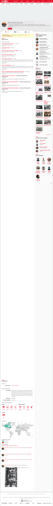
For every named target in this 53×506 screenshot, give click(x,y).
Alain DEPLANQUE (8, 447)
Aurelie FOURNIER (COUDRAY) (45, 150)
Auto (38, 1)
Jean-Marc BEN (42, 140)
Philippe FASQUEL (18, 454)
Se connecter (8, 3)
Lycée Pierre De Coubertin (7, 54)
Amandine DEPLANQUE (43, 47)
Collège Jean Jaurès (6, 47)
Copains (28, 31)
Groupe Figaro (23, 498)
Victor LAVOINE (42, 143)
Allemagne (3, 445)
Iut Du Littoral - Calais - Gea (7, 58)
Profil (8, 31)
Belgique (7, 445)
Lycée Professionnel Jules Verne (8, 75)
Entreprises (32, 3)
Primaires (21, 3)
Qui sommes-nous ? (5, 497)
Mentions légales (48, 497)
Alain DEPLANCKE (42, 41)
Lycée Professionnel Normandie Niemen (10, 81)
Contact (10, 497)
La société (21, 497)
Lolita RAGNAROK (49, 163)
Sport (22, 1)
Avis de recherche (46, 3)
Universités (26, 3)
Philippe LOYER (49, 171)
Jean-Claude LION (38, 163)
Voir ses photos (48, 134)
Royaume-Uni (15, 445)
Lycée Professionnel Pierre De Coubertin (10, 50)
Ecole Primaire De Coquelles (8, 43)
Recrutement (30, 497)
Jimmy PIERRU (43, 163)
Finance (33, 1)
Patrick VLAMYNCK (44, 171)
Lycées (13, 3)
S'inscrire (3, 3)
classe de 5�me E (29, 454)
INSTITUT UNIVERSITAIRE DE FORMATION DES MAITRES (13, 71)
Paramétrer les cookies (42, 497)
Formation (17, 497)
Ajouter (10, 28)
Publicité (14, 497)
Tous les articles (25, 497)
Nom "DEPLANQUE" (43, 61)
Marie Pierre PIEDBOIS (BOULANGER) (38, 172)
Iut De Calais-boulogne (6, 65)
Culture (27, 1)
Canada (11, 445)
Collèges (16, 3)
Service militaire (38, 3)
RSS (12, 497)
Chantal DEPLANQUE (43, 56)
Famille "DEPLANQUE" (43, 64)
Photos (17, 31)
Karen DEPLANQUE (42, 44)
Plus (43, 1)
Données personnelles (35, 497)
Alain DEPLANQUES (43, 38)
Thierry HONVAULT (38, 180)
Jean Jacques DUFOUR (19, 447)
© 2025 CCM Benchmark (28, 498)
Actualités (15, 1)
